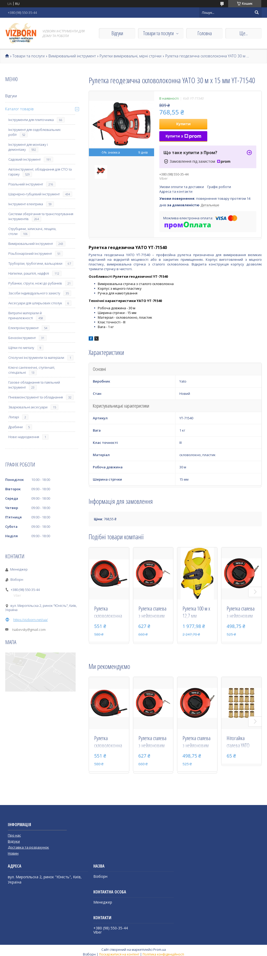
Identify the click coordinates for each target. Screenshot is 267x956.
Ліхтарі (13, 417)
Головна (204, 33)
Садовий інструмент (24, 159)
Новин (13, 853)
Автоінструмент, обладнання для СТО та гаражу (40, 172)
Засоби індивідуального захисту (34, 293)
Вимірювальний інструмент (72, 56)
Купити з (183, 136)
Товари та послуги (158, 33)
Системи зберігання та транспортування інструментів (40, 216)
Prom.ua (159, 949)
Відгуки (117, 33)
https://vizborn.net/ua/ (30, 620)
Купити (183, 123)
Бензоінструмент (22, 337)
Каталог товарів (19, 108)
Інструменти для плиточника (31, 119)
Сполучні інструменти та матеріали (36, 357)
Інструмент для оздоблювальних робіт (34, 132)
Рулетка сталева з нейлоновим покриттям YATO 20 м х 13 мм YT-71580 (241, 612)
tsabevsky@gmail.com (29, 629)
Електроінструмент (23, 327)
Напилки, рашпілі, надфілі (28, 273)
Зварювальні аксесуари (27, 407)
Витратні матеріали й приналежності (25, 315)
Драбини (15, 427)
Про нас (14, 835)
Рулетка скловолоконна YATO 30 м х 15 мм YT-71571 (108, 612)
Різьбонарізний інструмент (30, 253)
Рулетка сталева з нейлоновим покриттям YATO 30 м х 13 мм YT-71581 (153, 612)
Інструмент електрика (25, 204)
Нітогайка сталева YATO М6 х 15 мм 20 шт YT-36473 (240, 742)
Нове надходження (23, 436)
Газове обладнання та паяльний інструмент (34, 385)
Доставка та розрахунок (28, 847)
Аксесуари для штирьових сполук (35, 303)
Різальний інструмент (25, 184)
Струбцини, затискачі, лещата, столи (32, 231)
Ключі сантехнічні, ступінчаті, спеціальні (31, 370)
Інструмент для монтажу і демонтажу (28, 147)
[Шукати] (256, 12)
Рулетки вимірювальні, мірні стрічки (130, 56)
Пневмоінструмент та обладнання (35, 397)
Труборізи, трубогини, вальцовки (35, 263)
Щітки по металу (21, 347)
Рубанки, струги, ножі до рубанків (35, 283)
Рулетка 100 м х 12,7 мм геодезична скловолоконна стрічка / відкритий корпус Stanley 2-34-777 (196, 612)
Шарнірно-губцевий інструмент (34, 194)
